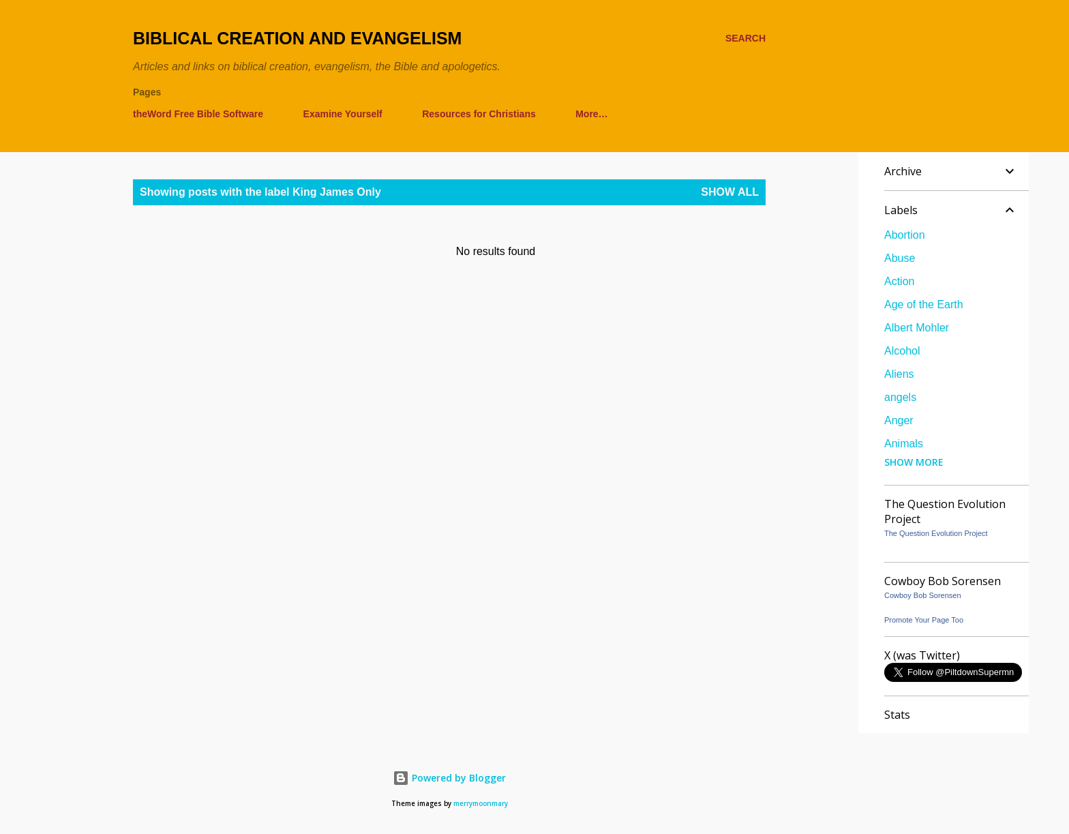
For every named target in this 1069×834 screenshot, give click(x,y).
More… (591, 113)
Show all (730, 192)
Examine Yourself (342, 113)
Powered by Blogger (449, 777)
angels (900, 397)
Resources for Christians (479, 113)
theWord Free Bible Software (198, 113)
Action (899, 281)
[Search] (745, 38)
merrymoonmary (480, 803)
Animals (903, 443)
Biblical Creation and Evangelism (297, 38)
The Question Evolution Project (936, 533)
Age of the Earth (923, 304)
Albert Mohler (916, 327)
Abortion (904, 235)
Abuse (899, 258)
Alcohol (902, 351)
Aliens (899, 374)
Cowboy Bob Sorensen (922, 595)
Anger (899, 420)
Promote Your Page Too (923, 620)
